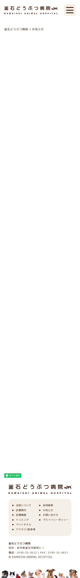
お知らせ (48, 510)
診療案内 (21, 510)
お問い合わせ (50, 515)
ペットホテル (23, 524)
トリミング (22, 520)
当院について (23, 505)
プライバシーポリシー (55, 520)
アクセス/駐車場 (25, 529)
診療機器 (21, 515)
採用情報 (48, 505)
